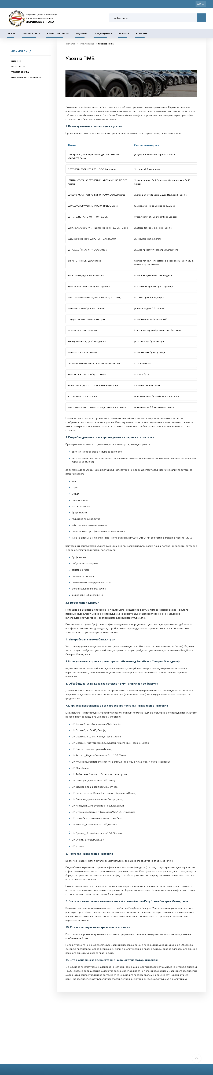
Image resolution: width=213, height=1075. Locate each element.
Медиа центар (103, 33)
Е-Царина (81, 33)
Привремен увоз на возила (26, 77)
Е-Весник (141, 33)
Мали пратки (18, 66)
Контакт (124, 33)
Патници (16, 61)
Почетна (70, 43)
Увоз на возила (20, 72)
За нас (12, 33)
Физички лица (31, 33)
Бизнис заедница (58, 33)
